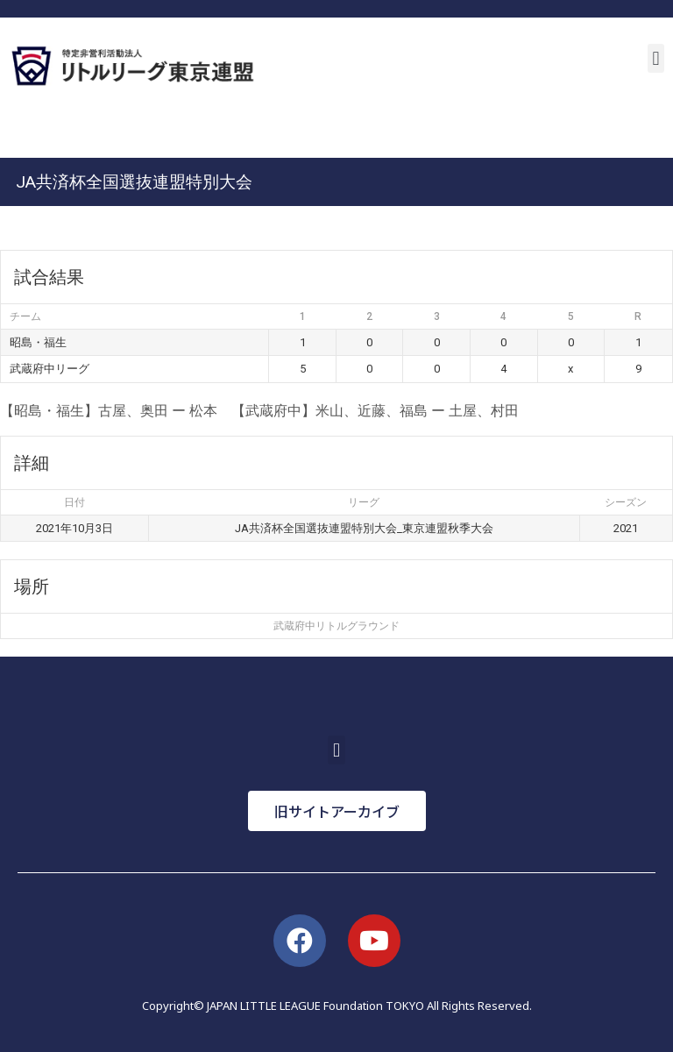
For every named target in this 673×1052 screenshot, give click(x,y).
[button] (656, 58)
